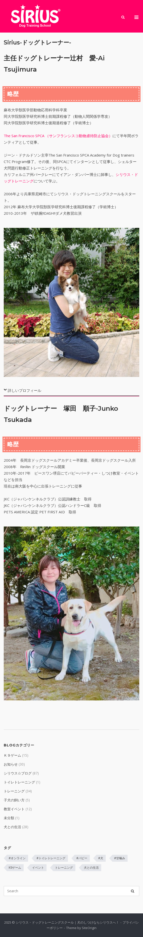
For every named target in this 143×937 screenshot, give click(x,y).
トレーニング (14, 791)
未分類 (9, 817)
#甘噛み (119, 858)
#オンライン (17, 858)
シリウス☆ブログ (18, 773)
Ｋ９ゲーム (12, 755)
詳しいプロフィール (24, 390)
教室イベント (14, 809)
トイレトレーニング (19, 782)
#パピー (81, 858)
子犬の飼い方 (14, 800)
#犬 (100, 858)
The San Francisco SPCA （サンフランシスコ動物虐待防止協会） (58, 135)
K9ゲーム (15, 867)
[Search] (132, 891)
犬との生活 (12, 826)
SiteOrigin (89, 928)
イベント (38, 867)
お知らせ (11, 764)
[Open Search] (123, 17)
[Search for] (71, 891)
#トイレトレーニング (51, 858)
